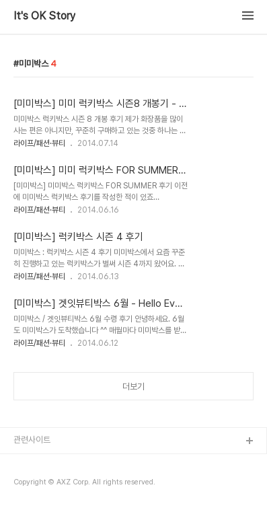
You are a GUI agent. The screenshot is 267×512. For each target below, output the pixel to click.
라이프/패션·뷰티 (39, 143)
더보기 (133, 386)
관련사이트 (31, 440)
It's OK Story (44, 16)
